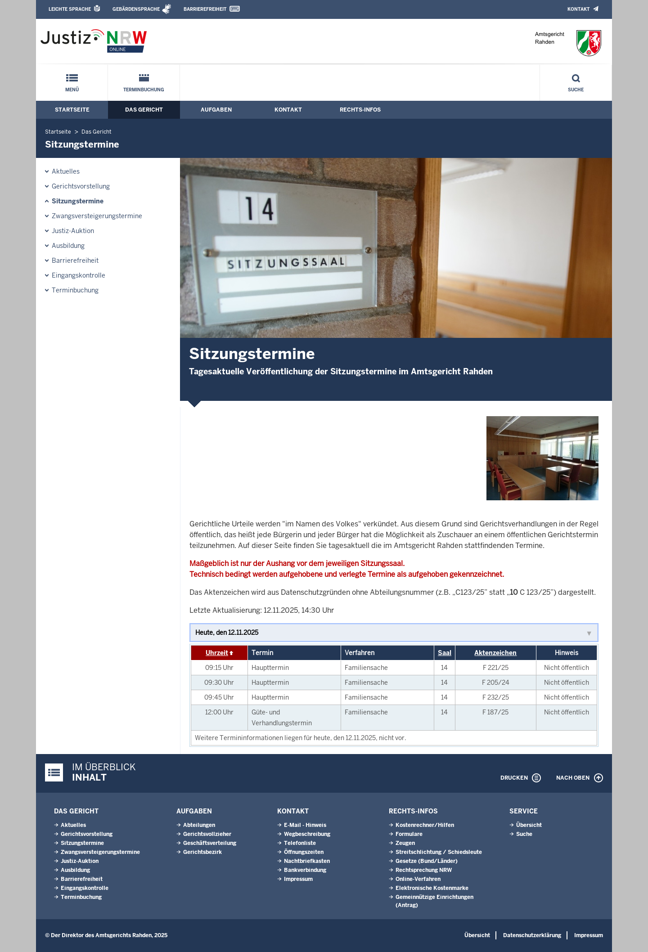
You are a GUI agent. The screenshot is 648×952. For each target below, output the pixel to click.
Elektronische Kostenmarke (432, 888)
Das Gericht (144, 109)
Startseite (72, 109)
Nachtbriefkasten (307, 861)
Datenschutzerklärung (532, 935)
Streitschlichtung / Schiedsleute (439, 852)
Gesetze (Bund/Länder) (427, 861)
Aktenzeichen (495, 653)
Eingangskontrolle (78, 275)
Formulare (409, 834)
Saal (444, 653)
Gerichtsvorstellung (81, 186)
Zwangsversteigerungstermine (97, 216)
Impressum (298, 879)
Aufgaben (216, 109)
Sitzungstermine (78, 201)
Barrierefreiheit (205, 9)
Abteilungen (199, 825)
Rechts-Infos (360, 109)
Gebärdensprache (136, 9)
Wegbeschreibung (307, 834)
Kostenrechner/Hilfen (425, 825)
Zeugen (405, 843)
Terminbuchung (143, 90)
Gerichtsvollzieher (207, 834)
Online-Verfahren (418, 879)
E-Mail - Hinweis (305, 825)
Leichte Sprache (70, 9)
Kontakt (578, 9)
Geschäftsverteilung (209, 843)
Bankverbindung (305, 870)
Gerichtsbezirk (202, 852)
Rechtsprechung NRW (424, 870)
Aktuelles (66, 171)
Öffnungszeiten (304, 852)
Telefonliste (300, 843)
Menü (72, 90)
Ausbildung (68, 246)
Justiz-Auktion (73, 231)
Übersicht (529, 825)
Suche (576, 90)
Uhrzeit (217, 653)
